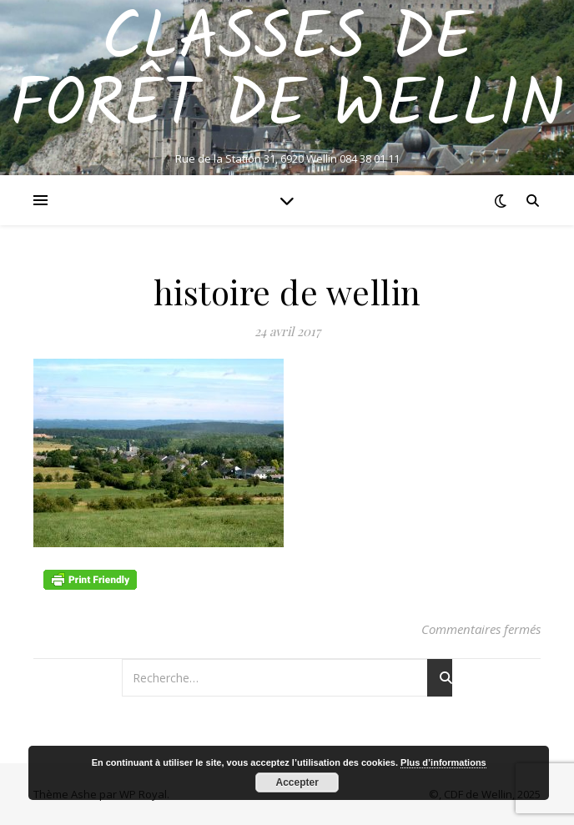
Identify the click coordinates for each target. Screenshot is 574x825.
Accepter (297, 782)
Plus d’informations (443, 762)
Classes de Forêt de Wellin (287, 73)
